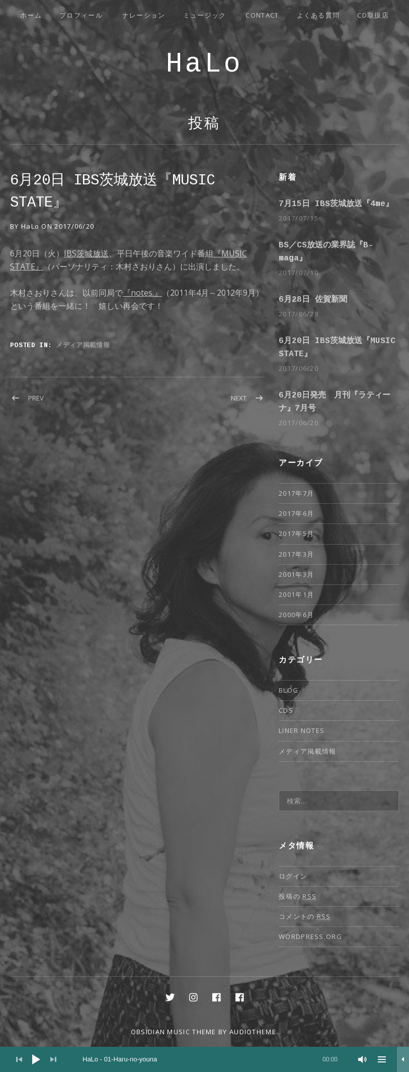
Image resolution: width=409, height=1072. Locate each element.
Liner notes (301, 730)
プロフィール (81, 15)
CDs (286, 710)
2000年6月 (296, 614)
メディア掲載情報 (83, 344)
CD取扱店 (373, 15)
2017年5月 (296, 533)
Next (239, 398)
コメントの (305, 916)
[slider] (210, 1059)
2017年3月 (296, 554)
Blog (288, 690)
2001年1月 (296, 594)
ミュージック (204, 15)
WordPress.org (310, 936)
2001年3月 (296, 574)
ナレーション (144, 15)
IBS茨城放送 (86, 253)
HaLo (204, 64)
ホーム (31, 15)
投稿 (204, 124)
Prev (36, 398)
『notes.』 (142, 292)
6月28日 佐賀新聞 (313, 299)
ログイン (293, 876)
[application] (204, 1059)
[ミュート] (363, 1059)
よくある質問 (318, 15)
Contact (262, 15)
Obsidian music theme (173, 1031)
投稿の (297, 896)
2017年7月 (296, 493)
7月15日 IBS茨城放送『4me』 (336, 204)
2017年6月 (296, 513)
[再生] (36, 1059)
